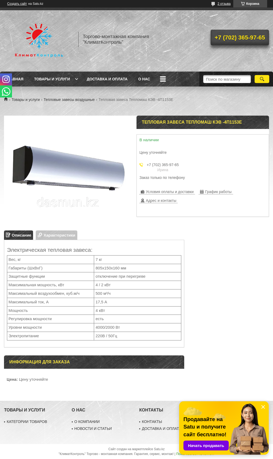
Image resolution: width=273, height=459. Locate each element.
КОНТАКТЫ (152, 421)
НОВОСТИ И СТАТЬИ (93, 428)
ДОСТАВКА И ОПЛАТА (161, 428)
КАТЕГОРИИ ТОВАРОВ (27, 421)
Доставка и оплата (107, 79)
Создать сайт (17, 4)
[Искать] (262, 79)
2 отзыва (224, 4)
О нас (144, 79)
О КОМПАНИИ (87, 421)
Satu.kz (159, 449)
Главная (14, 79)
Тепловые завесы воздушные (69, 99)
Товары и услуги (52, 79)
